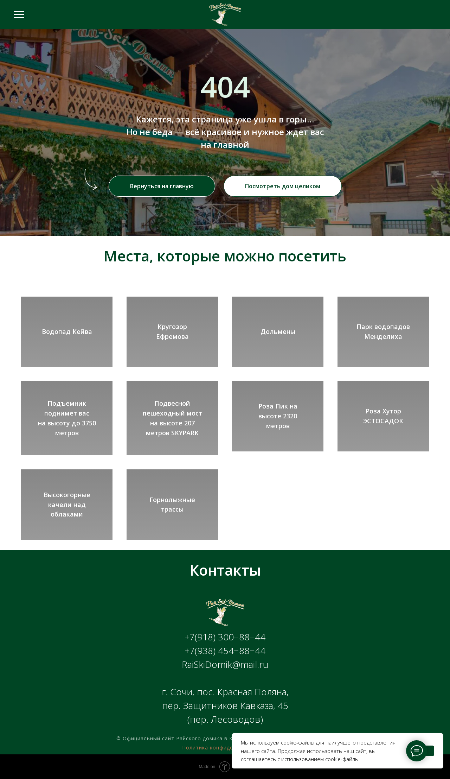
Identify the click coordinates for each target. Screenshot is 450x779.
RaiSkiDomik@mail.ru (225, 664)
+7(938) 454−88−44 (225, 650)
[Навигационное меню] (19, 14)
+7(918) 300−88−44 (225, 637)
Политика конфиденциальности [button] (225, 747)
